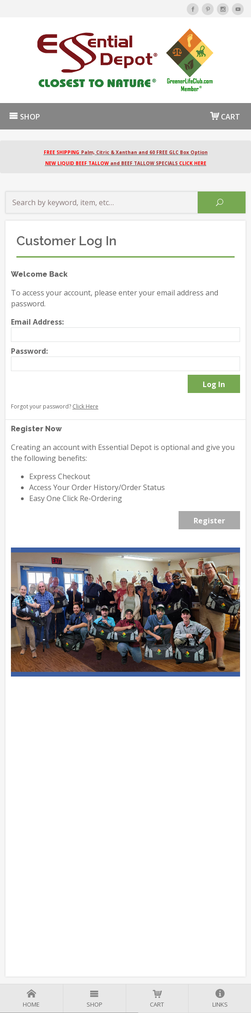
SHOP (24, 117)
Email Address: (37, 322)
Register (209, 521)
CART (225, 116)
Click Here (85, 406)
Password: (29, 351)
